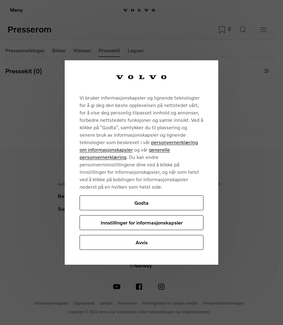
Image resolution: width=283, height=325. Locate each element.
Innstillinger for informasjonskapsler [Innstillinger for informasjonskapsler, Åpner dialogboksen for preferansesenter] (142, 222)
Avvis (142, 242)
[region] (141, 162)
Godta (141, 203)
